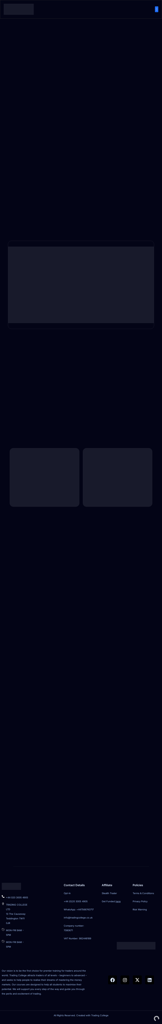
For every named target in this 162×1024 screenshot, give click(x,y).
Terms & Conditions (143, 895)
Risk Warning (140, 912)
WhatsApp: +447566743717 (79, 912)
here (118, 904)
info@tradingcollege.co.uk (78, 920)
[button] (156, 10)
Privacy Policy (140, 904)
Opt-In (67, 895)
